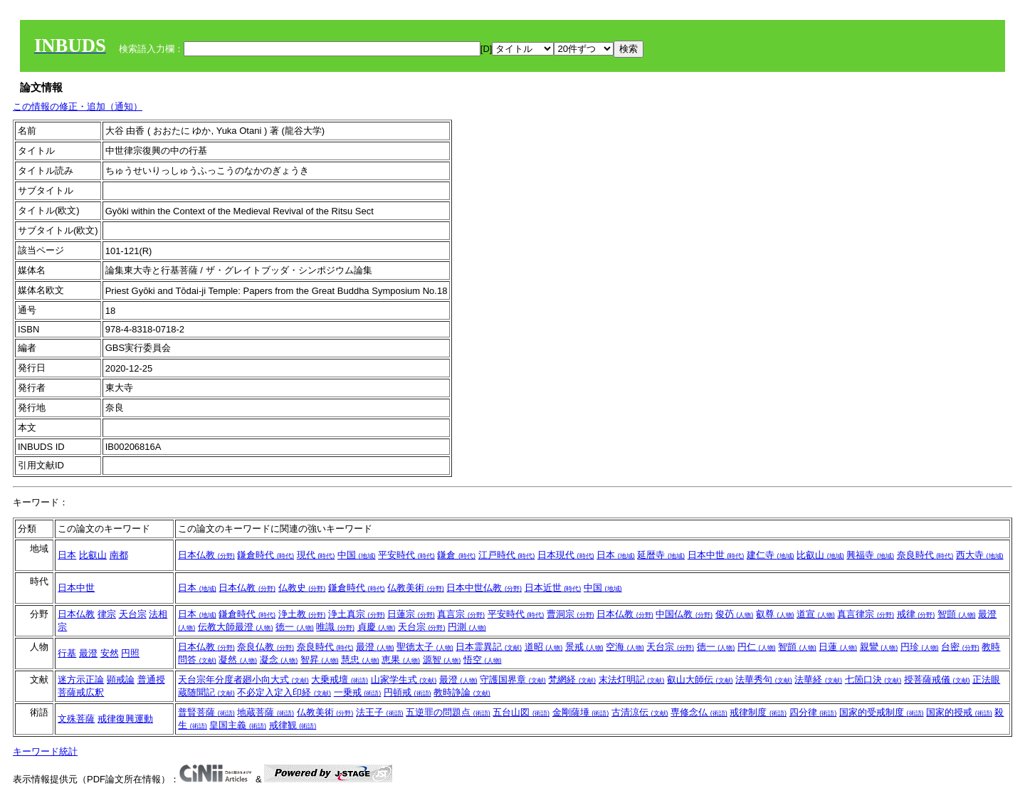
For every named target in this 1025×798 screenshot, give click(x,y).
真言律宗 (865, 614)
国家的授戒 (959, 712)
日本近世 (553, 587)
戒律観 (293, 725)
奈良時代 (925, 555)
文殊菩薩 (76, 718)
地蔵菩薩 (265, 712)
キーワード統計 (45, 751)
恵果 (401, 659)
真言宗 (461, 614)
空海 (625, 646)
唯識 (335, 626)
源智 (442, 659)
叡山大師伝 (700, 679)
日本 (67, 555)
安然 (109, 653)
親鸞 (879, 646)
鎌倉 (456, 555)
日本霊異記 (489, 646)
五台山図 (521, 712)
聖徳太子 (424, 646)
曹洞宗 (570, 614)
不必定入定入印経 (284, 692)
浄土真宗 (356, 614)
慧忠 (360, 659)
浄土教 (302, 614)
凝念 (279, 659)
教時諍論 (461, 692)
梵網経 (572, 679)
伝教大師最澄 (235, 626)
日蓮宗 (411, 614)
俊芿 (734, 614)
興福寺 (870, 555)
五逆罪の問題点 (448, 712)
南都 (119, 555)
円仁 (756, 646)
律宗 (107, 614)
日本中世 (716, 555)
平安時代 (406, 555)
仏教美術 (415, 587)
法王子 (380, 712)
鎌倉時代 (265, 555)
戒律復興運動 (125, 718)
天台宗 (133, 614)
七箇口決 (873, 679)
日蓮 (838, 646)
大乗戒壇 (339, 679)
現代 (316, 555)
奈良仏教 (265, 646)
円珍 (919, 646)
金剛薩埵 (580, 712)
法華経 (818, 679)
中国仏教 (684, 614)
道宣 (816, 614)
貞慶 (376, 626)
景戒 (584, 646)
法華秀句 (763, 679)
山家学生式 (404, 679)
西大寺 (980, 555)
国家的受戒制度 (881, 712)
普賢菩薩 (206, 712)
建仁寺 (770, 555)
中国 (356, 555)
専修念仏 (699, 712)
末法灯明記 (632, 679)
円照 (130, 653)
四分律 (813, 712)
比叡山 (93, 555)
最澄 (88, 653)
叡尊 (775, 614)
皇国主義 (237, 725)
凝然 (238, 659)
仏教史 (302, 587)
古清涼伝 (639, 712)
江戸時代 (506, 555)
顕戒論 (121, 679)
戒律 (916, 614)
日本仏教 (206, 555)
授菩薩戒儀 (937, 679)
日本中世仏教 (484, 587)
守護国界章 (513, 679)
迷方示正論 (81, 679)
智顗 (956, 614)
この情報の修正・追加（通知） (77, 106)
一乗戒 (358, 692)
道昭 (544, 646)
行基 (67, 653)
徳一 (294, 626)
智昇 (319, 659)
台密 (960, 646)
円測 (467, 626)
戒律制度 (758, 712)
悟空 (482, 659)
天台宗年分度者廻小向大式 (243, 679)
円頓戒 (407, 692)
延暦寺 (661, 555)
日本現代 (565, 555)
